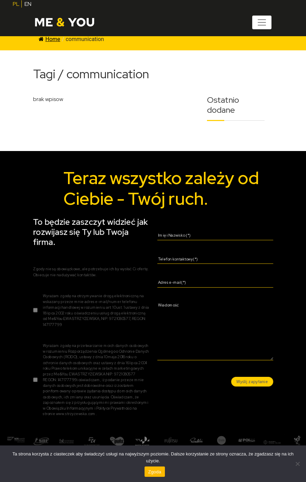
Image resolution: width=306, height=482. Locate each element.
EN (27, 4)
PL (16, 4)
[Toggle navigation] (262, 22)
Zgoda (154, 471)
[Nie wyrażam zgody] (297, 463)
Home (49, 39)
